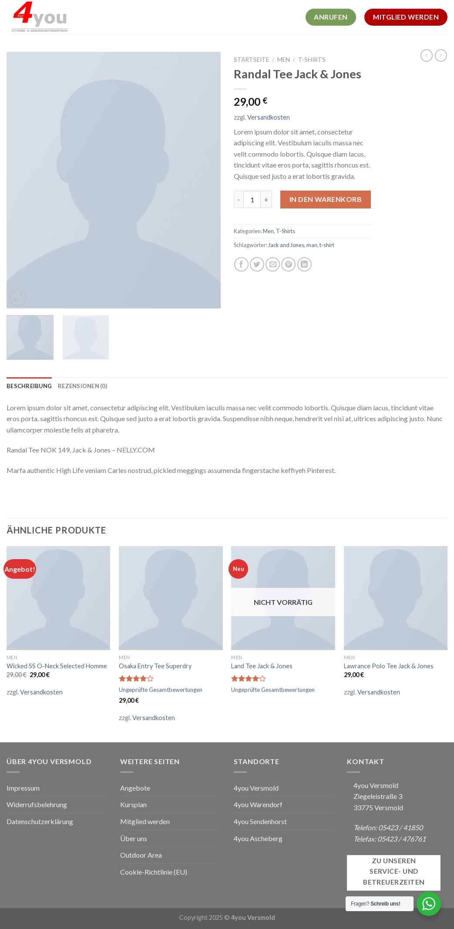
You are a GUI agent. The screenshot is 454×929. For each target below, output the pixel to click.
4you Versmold (256, 788)
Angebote (135, 788)
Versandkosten (268, 117)
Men (283, 59)
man (311, 244)
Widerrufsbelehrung (37, 804)
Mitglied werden (145, 821)
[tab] (29, 386)
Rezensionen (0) (82, 385)
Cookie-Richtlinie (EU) (153, 872)
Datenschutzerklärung (40, 821)
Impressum (23, 788)
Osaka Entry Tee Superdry (155, 666)
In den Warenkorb (325, 199)
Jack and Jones (286, 244)
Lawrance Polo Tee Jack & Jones (389, 666)
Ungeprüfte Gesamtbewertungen (160, 689)
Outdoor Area (141, 855)
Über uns (133, 838)
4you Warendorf (258, 804)
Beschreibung (29, 385)
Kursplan (133, 804)
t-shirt (326, 244)
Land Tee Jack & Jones (262, 666)
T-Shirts (312, 59)
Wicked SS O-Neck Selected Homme (57, 666)
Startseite (251, 59)
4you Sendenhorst (260, 821)
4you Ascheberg (258, 838)
